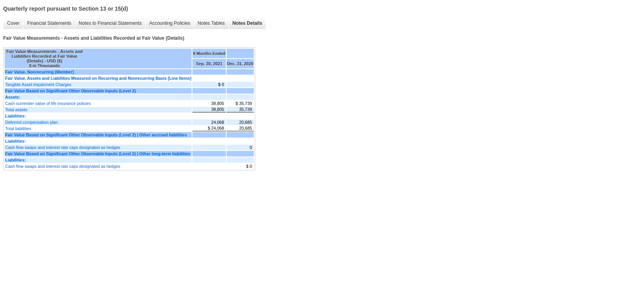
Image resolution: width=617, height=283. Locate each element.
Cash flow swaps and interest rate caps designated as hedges (62, 147)
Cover (13, 23)
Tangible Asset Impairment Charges (38, 84)
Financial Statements (49, 23)
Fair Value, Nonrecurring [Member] (39, 72)
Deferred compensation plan (31, 122)
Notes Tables (211, 23)
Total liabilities (18, 128)
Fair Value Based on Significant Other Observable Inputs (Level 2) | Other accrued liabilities (96, 134)
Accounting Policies (169, 23)
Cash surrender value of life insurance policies (48, 103)
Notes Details (247, 23)
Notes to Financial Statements (110, 23)
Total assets (16, 109)
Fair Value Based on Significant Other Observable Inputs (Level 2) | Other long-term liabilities (97, 153)
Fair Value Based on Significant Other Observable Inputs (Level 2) (70, 90)
